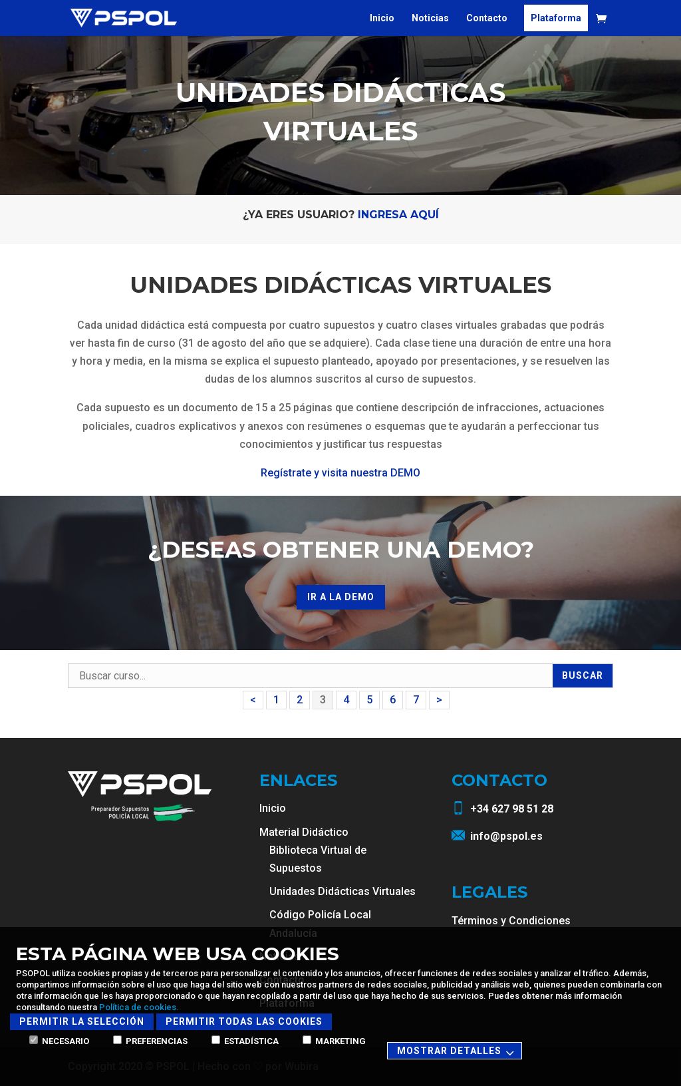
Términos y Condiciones (511, 920)
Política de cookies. (139, 1007)
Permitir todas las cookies (244, 1021)
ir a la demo (340, 597)
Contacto (486, 18)
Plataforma (556, 18)
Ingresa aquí (398, 214)
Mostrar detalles (457, 1051)
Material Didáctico (303, 832)
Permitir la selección (81, 1021)
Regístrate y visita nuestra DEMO (340, 472)
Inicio (382, 18)
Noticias (430, 18)
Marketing (334, 1041)
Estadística (245, 1041)
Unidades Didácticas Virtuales (342, 891)
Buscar (582, 675)
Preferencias (150, 1041)
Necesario (59, 1041)
